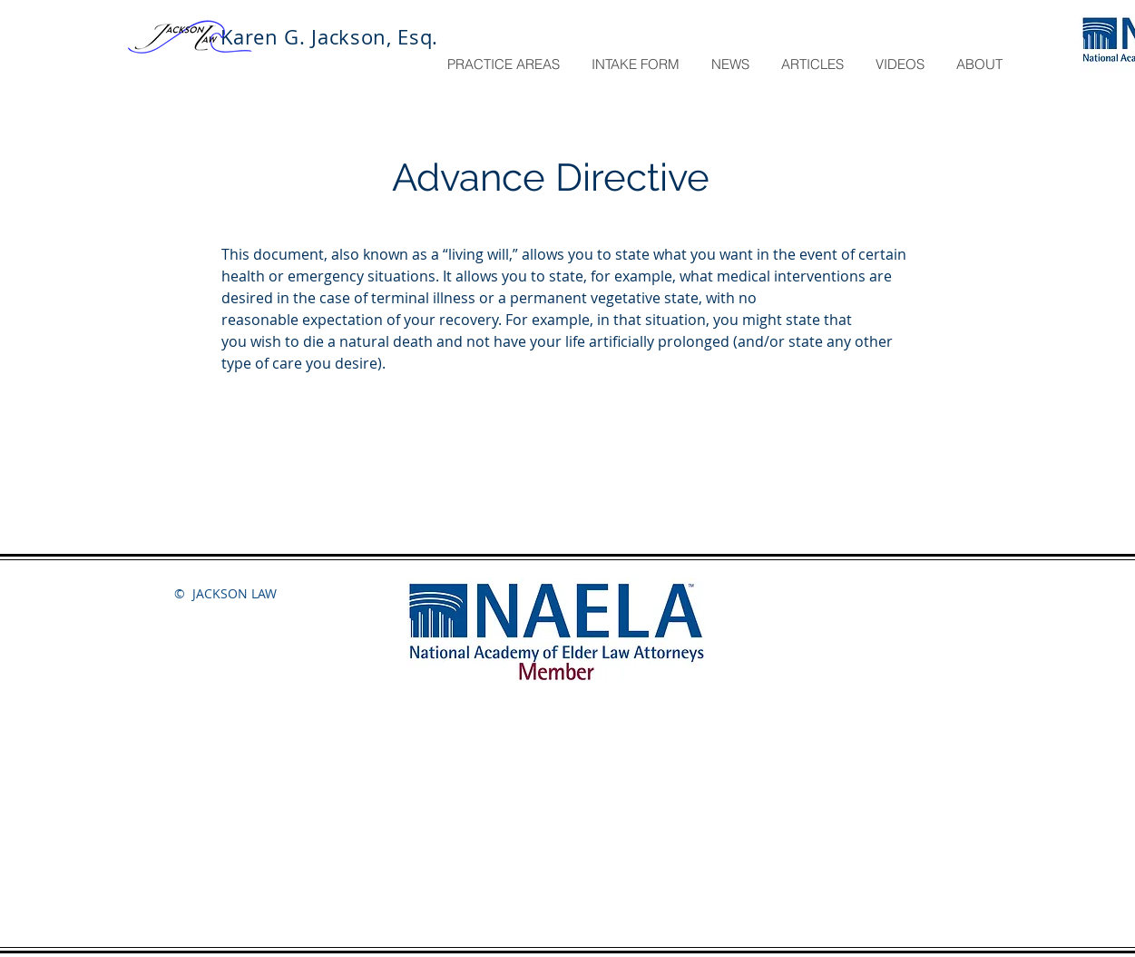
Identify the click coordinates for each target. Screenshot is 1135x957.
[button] (505, 64)
